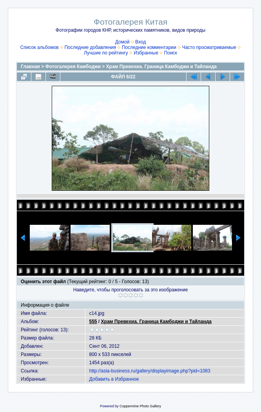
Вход (140, 42)
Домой (122, 42)
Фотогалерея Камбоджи (73, 66)
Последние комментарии (149, 47)
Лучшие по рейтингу (106, 53)
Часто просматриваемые (209, 47)
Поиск (170, 53)
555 (93, 321)
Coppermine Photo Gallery (140, 406)
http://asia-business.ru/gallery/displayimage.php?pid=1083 (149, 371)
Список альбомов (39, 47)
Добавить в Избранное (114, 379)
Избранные (146, 53)
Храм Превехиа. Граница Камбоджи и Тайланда (161, 66)
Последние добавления (90, 47)
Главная (30, 66)
